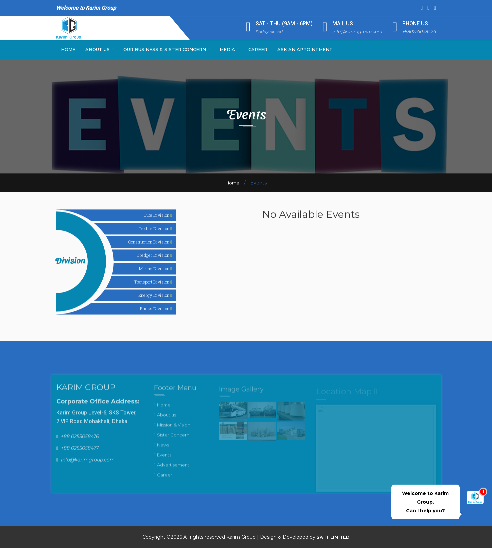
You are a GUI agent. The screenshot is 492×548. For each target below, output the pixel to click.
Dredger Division (154, 255)
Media (229, 49)
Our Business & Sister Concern (166, 49)
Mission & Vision (173, 428)
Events (164, 458)
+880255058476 (419, 31)
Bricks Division (156, 309)
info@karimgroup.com (357, 31)
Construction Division (150, 242)
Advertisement (173, 468)
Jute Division (158, 215)
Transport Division (153, 282)
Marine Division (155, 268)
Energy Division (155, 295)
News (163, 448)
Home (68, 49)
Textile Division (155, 228)
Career (257, 49)
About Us (99, 49)
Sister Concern (173, 438)
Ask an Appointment (305, 49)
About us (166, 418)
